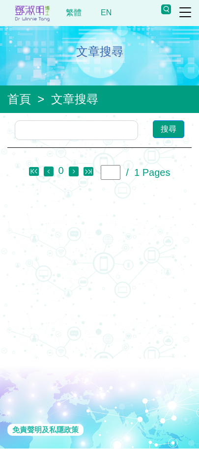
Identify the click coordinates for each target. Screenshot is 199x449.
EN (106, 12)
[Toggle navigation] (185, 12)
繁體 (73, 12)
